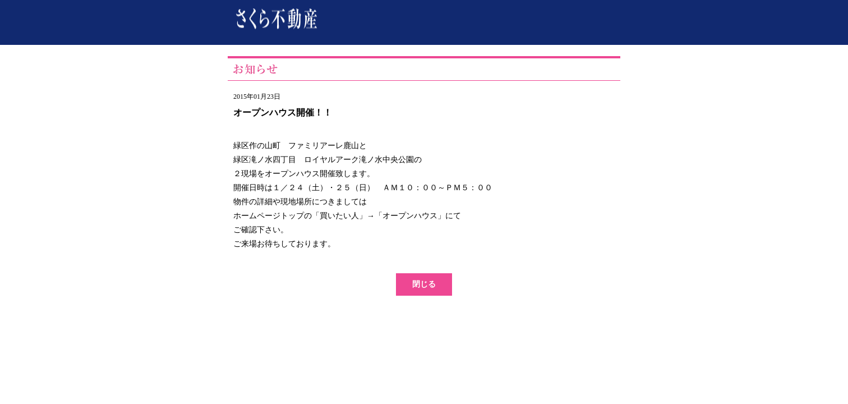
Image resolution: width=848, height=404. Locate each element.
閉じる (424, 284)
